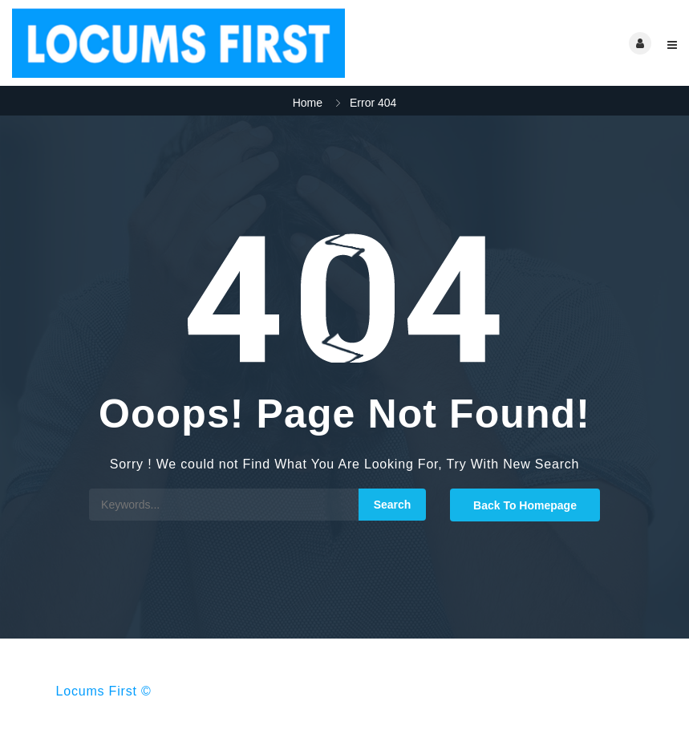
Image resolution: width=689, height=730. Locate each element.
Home (307, 102)
